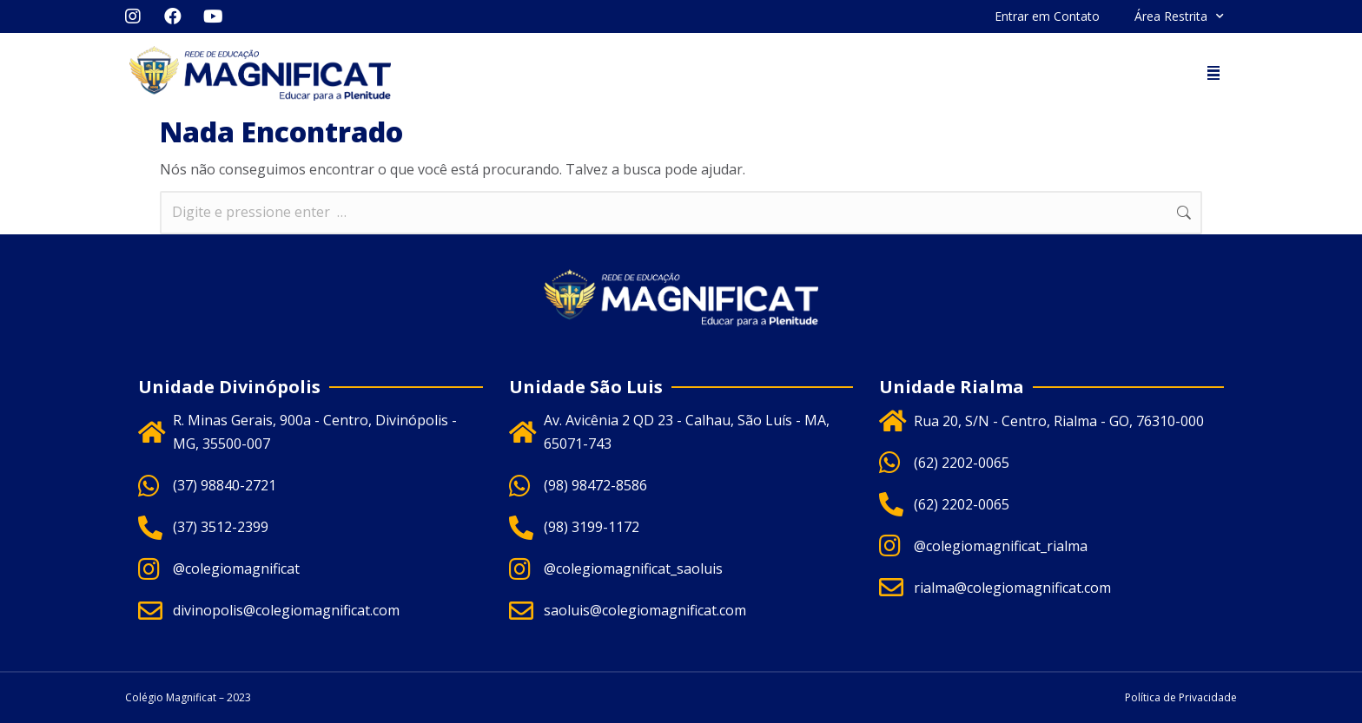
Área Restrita (1179, 16)
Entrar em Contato (1047, 16)
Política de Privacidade (1181, 697)
